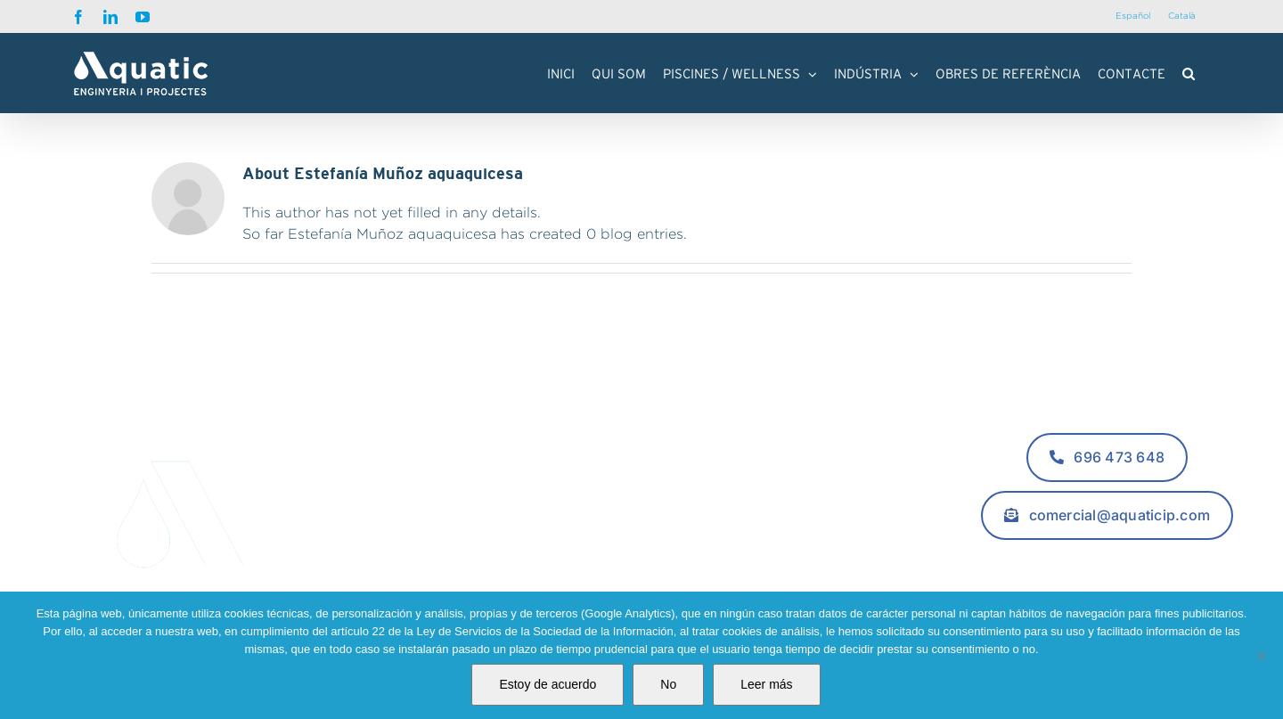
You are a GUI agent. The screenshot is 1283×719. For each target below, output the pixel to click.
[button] (1188, 73)
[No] (1261, 656)
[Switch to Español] (1133, 16)
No (668, 684)
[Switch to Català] (1182, 16)
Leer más (766, 684)
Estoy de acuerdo (547, 684)
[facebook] (1072, 558)
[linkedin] (1107, 558)
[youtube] (1143, 558)
